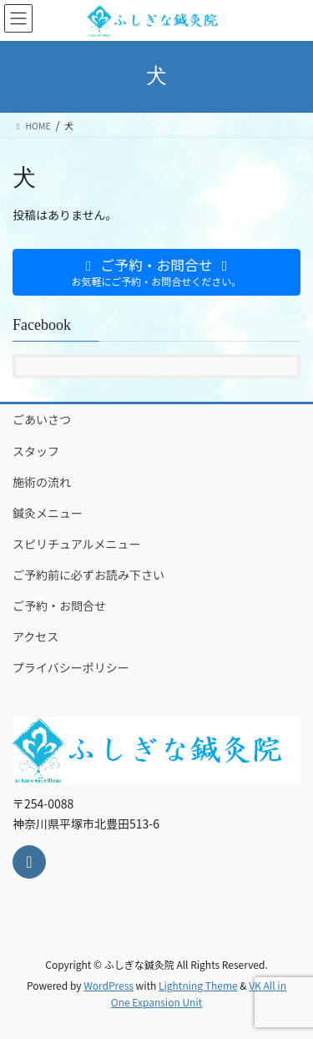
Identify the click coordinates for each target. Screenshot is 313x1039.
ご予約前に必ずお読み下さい (88, 574)
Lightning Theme (198, 985)
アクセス (35, 636)
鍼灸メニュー (48, 512)
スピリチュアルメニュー (77, 543)
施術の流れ (42, 482)
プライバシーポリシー (71, 667)
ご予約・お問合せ (59, 605)
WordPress (108, 985)
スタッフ (36, 451)
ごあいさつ (42, 419)
